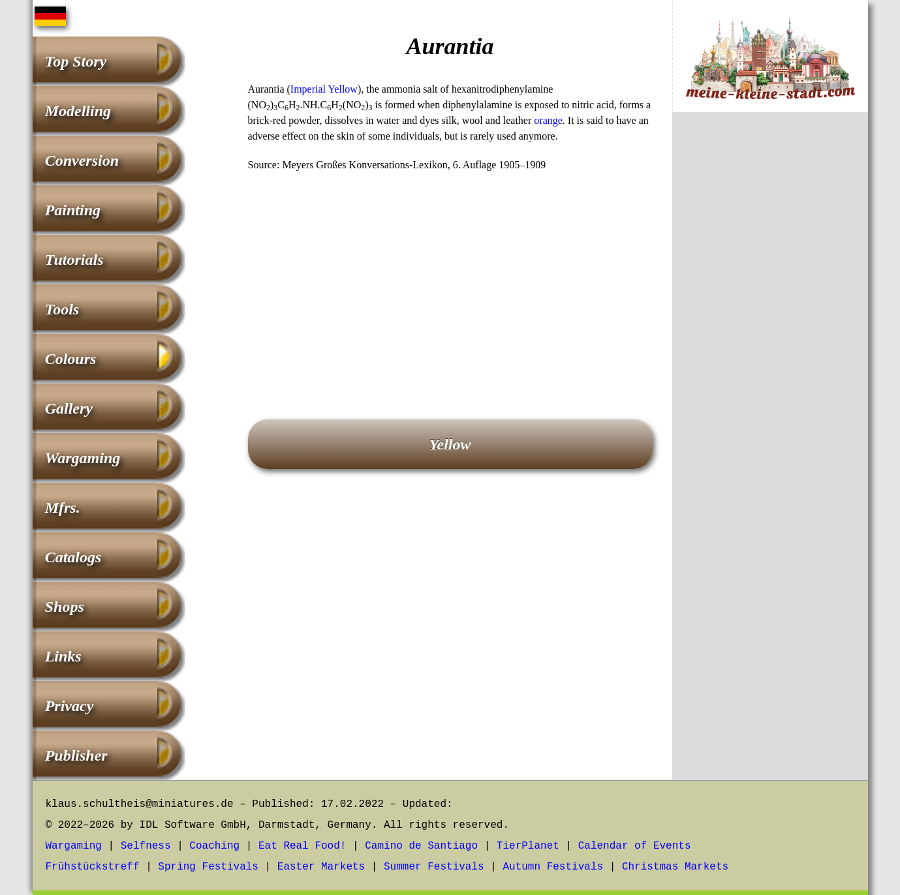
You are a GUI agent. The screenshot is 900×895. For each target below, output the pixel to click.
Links (63, 656)
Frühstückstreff (93, 867)
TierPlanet (528, 846)
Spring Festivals (208, 867)
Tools (62, 309)
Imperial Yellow (324, 89)
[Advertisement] (450, 277)
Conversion (82, 160)
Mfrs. (62, 507)
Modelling (78, 110)
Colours (71, 358)
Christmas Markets (675, 867)
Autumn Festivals (553, 867)
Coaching (214, 846)
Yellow (450, 444)
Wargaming (83, 457)
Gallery (69, 408)
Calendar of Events (634, 846)
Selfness (146, 846)
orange (548, 120)
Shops (64, 606)
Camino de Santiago (421, 846)
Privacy (69, 705)
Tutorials (74, 259)
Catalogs (73, 557)
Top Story (75, 61)
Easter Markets (321, 867)
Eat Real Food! (302, 846)
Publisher (76, 755)
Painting (73, 210)
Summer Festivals (434, 867)
